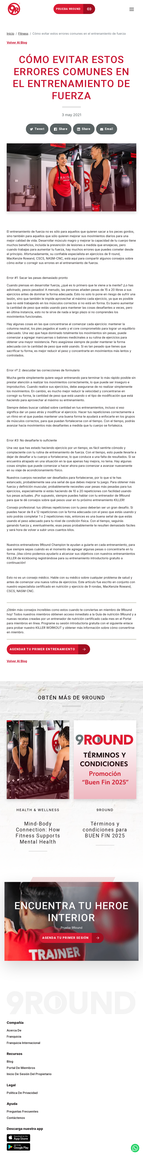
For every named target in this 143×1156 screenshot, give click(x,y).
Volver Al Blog (17, 42)
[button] (37, 129)
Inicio (10, 33)
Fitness (23, 33)
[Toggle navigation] (131, 8)
